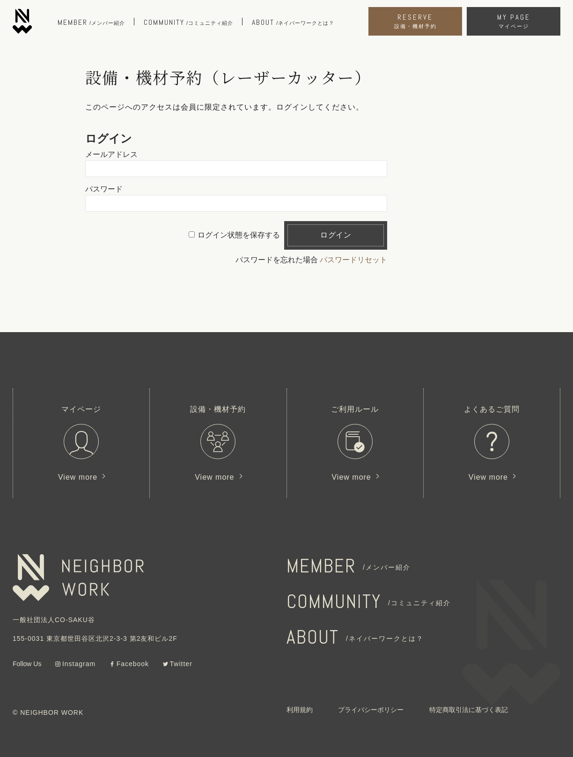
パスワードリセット (353, 260)
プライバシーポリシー (371, 709)
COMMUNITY (368, 602)
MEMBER (348, 566)
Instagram (79, 664)
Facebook (133, 664)
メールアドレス (111, 154)
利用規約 (299, 709)
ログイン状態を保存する (239, 235)
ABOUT (355, 637)
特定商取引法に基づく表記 (468, 709)
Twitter (181, 664)
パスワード (104, 189)
